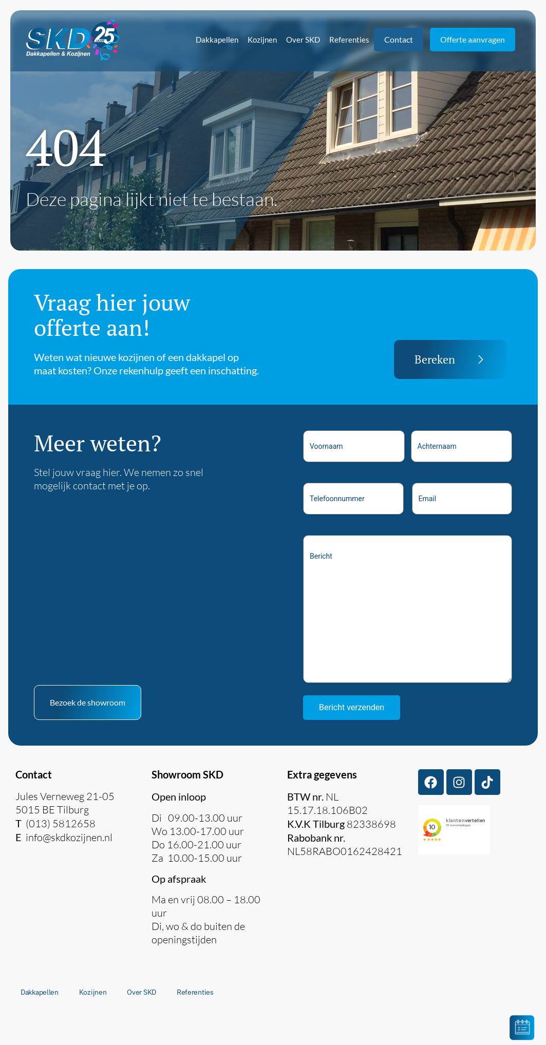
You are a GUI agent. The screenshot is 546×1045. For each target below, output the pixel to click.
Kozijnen (262, 39)
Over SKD (303, 39)
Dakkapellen (217, 39)
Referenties (349, 39)
